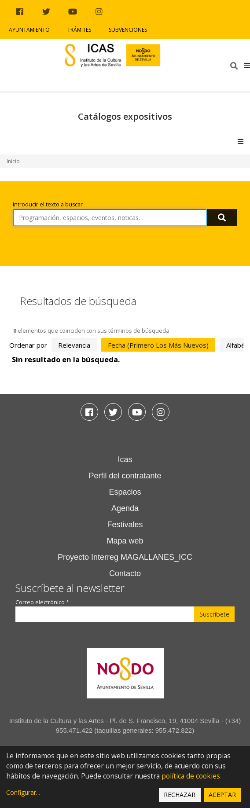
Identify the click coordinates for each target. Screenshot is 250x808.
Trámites (79, 29)
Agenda (125, 508)
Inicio (13, 161)
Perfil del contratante (124, 475)
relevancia (74, 345)
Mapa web (125, 540)
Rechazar (179, 794)
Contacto (125, 573)
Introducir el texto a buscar (48, 204)
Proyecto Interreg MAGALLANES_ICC (125, 557)
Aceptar (222, 794)
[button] (247, 65)
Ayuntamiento (29, 29)
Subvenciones (128, 29)
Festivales (125, 524)
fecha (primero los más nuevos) (158, 345)
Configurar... (23, 792)
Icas (125, 459)
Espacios (125, 492)
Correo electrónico (42, 602)
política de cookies (191, 776)
